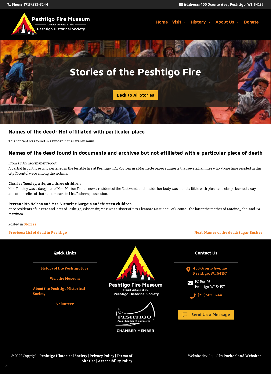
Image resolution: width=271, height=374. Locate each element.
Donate (251, 21)
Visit (179, 22)
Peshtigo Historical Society (63, 356)
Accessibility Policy (115, 361)
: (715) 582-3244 (27, 5)
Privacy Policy (102, 356)
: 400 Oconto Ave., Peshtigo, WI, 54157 (221, 5)
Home (162, 21)
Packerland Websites (242, 356)
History (201, 22)
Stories (30, 224)
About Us (228, 22)
